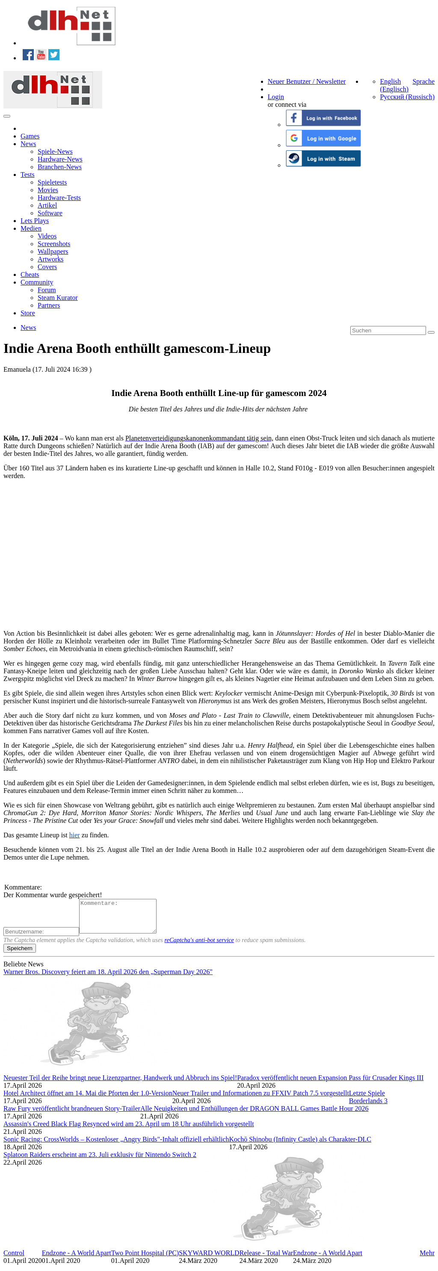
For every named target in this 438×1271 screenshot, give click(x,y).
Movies (48, 190)
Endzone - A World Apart (76, 1259)
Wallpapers (53, 251)
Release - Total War (266, 1259)
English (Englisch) (394, 85)
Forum (47, 290)
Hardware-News (60, 159)
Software (50, 213)
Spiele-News (55, 151)
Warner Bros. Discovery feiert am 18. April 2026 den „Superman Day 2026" (108, 978)
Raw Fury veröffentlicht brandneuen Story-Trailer (71, 1114)
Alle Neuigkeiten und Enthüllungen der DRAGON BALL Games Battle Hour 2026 (254, 1114)
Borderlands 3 (368, 1107)
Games (30, 136)
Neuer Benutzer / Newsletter (307, 81)
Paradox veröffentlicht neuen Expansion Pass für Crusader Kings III (330, 1084)
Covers (47, 266)
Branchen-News (60, 166)
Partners (49, 305)
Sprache (423, 81)
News (28, 143)
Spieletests (52, 182)
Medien (31, 228)
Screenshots (54, 243)
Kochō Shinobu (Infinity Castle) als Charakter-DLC (300, 1145)
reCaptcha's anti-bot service (199, 946)
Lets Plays (35, 220)
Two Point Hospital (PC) (145, 1259)
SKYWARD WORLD (209, 1259)
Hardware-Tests (59, 197)
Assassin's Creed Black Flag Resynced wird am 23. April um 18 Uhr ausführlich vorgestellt (128, 1130)
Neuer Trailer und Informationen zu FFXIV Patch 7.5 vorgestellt (260, 1099)
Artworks (50, 259)
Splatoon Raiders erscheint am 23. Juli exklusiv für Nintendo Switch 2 (99, 1161)
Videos (47, 236)
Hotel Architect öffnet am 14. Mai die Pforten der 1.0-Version (87, 1099)
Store (28, 313)
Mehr (427, 1259)
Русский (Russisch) (407, 96)
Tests (28, 174)
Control (13, 1259)
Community (37, 282)
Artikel (47, 205)
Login (276, 96)
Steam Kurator (58, 297)
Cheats (30, 274)
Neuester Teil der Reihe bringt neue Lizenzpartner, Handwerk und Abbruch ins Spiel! (120, 1084)
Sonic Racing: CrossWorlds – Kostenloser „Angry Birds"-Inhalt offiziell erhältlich (116, 1145)
